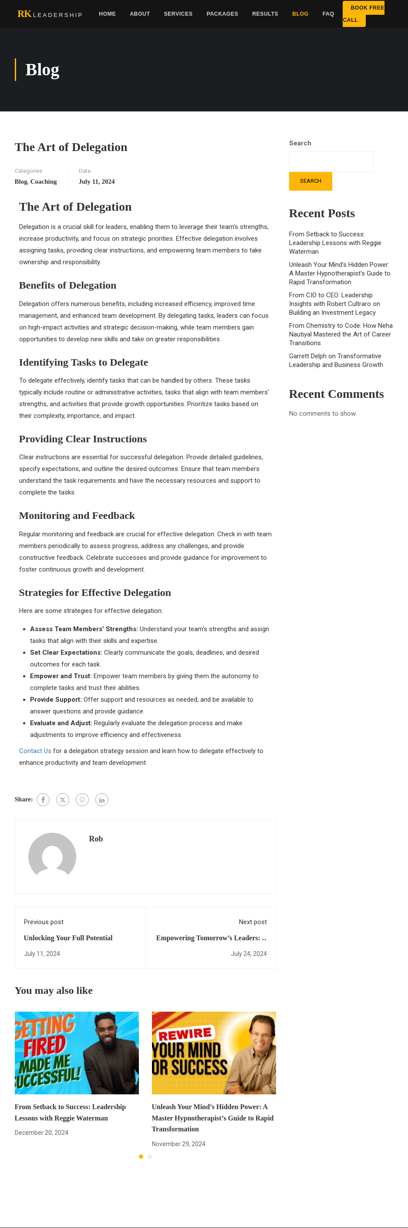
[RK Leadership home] (50, 14)
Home (107, 14)
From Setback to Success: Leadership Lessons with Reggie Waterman (335, 243)
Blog (300, 14)
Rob (96, 838)
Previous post (44, 922)
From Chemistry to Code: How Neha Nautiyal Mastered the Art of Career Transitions (341, 334)
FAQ (328, 14)
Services (178, 14)
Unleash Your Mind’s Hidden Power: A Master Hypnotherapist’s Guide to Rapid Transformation (213, 1118)
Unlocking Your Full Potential (68, 938)
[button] (141, 1156)
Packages (222, 14)
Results (265, 14)
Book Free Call (363, 14)
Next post (253, 922)
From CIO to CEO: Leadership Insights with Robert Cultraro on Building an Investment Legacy (334, 303)
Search (300, 143)
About (140, 14)
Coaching (43, 181)
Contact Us (35, 751)
